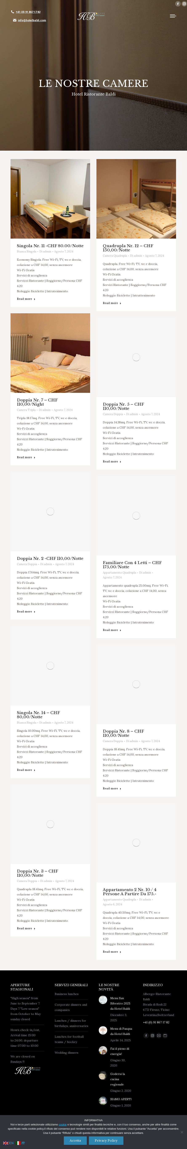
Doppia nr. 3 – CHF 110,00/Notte (37, 873)
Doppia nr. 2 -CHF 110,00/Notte (50, 558)
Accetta (75, 1140)
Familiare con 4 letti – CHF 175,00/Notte (132, 565)
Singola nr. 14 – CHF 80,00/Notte (38, 715)
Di (45, 251)
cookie (63, 1124)
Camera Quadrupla (115, 256)
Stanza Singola (26, 251)
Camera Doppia (113, 414)
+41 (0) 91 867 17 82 (28, 11)
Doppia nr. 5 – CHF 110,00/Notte (123, 406)
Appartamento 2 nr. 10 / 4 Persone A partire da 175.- (129, 891)
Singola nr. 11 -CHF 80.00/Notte (50, 246)
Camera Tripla (26, 410)
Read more (26, 299)
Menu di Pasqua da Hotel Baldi (121, 1031)
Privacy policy (106, 1140)
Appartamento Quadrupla (119, 572)
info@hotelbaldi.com (32, 20)
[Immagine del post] (103, 1000)
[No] (182, 1132)
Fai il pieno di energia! (119, 1051)
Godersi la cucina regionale (117, 1079)
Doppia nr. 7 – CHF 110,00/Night (37, 402)
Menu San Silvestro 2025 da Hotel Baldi (120, 1003)
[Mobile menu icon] (173, 16)
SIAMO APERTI (121, 1099)
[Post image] (50, 199)
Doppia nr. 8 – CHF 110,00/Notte (123, 733)
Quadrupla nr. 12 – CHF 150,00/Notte (128, 248)
